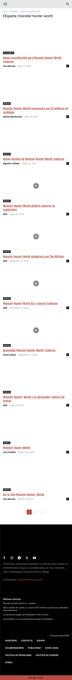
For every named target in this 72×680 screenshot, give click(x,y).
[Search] (68, 4)
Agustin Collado (11, 163)
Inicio (5, 11)
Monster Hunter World (16, 448)
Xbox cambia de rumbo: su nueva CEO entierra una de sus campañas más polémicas (35, 609)
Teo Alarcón (9, 66)
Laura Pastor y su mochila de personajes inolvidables (28, 619)
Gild (5, 214)
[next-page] (41, 512)
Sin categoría (8, 53)
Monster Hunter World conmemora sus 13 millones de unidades (35, 110)
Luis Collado (9, 452)
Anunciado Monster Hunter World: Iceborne (29, 350)
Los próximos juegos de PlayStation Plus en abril (25, 614)
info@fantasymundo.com (30, 579)
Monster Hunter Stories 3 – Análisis (19, 603)
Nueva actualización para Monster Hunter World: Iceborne (32, 60)
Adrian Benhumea (12, 116)
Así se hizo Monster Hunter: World (23, 495)
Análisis (7, 443)
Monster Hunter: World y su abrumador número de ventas (33, 399)
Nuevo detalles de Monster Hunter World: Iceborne (33, 159)
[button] (5, 4)
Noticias (7, 103)
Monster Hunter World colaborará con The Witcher (33, 257)
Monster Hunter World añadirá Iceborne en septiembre (29, 208)
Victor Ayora (9, 354)
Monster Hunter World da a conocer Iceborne (30, 304)
